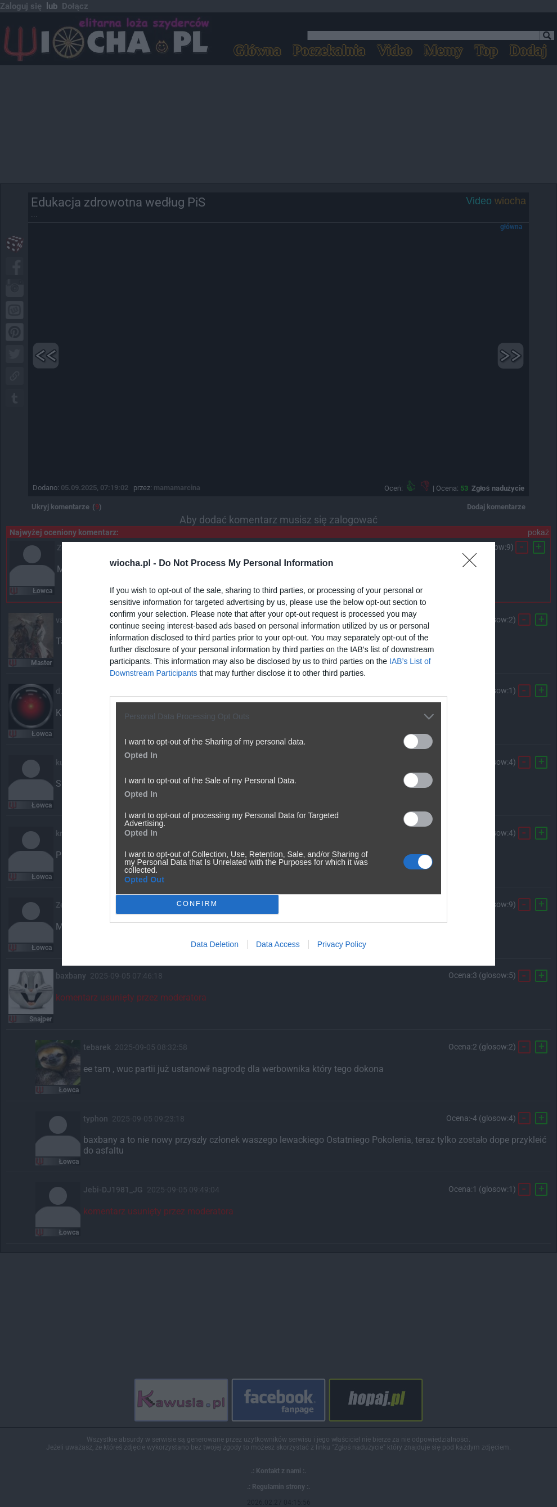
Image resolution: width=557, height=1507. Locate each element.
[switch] (418, 741)
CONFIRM (197, 903)
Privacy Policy (341, 944)
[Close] (473, 564)
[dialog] (278, 754)
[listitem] (278, 717)
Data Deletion (215, 944)
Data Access (278, 944)
